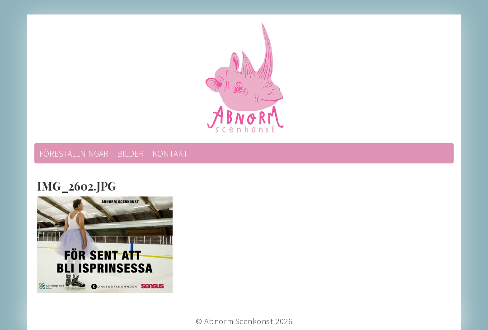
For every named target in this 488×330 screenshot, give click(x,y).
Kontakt (170, 153)
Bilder (130, 153)
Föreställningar (73, 153)
